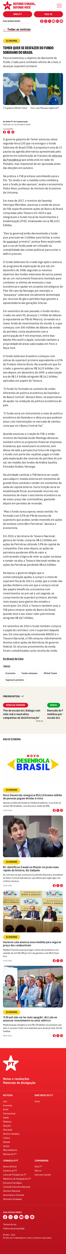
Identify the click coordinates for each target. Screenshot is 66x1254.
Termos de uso (9, 1224)
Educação (7, 1130)
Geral (37, 1101)
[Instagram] (45, 21)
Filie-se (48, 14)
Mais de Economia (12, 739)
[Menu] (59, 6)
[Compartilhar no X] (57, 810)
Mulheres (7, 1122)
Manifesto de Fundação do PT (17, 1179)
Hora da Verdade (15, 705)
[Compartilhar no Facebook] (4, 132)
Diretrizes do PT (44, 1095)
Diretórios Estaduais (12, 1199)
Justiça (6, 1146)
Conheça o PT (10, 1161)
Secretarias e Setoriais (13, 1195)
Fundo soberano (30, 673)
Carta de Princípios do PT (15, 1175)
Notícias (8, 1095)
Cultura (6, 1138)
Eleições (7, 1126)
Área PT (17, 14)
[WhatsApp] (57, 21)
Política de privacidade (14, 1228)
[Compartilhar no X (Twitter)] (8, 132)
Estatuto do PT (10, 1170)
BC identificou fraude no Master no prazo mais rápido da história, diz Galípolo (31, 869)
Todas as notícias (17, 29)
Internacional (9, 1113)
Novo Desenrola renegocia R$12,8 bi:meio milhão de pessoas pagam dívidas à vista (32, 797)
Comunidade (42, 1161)
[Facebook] (41, 21)
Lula (5, 1101)
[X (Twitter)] (49, 21)
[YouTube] (53, 21)
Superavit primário (15, 680)
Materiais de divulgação (19, 1082)
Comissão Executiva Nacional (16, 1187)
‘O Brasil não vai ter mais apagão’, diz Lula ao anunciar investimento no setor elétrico (30, 1019)
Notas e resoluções (16, 1079)
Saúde (6, 1117)
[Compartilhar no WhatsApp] (12, 132)
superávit (12, 241)
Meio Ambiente (10, 1150)
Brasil (53, 705)
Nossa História (10, 1166)
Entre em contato (43, 1175)
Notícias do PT (10, 1154)
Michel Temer (50, 673)
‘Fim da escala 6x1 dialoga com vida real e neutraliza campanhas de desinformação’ (21, 714)
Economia (10, 673)
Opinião (6, 1142)
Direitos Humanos (11, 1134)
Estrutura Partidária (12, 1183)
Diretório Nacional (11, 1191)
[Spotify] (61, 21)
